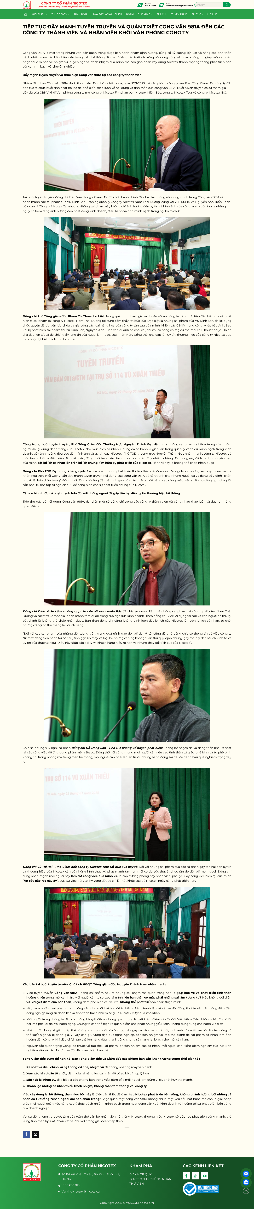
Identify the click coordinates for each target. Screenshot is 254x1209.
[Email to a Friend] (35, 1134)
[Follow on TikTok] (195, 1175)
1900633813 (150, 5)
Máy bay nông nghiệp (107, 14)
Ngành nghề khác (139, 14)
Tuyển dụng (179, 14)
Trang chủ (24, 14)
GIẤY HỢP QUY (140, 1174)
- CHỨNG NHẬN (150, 1179)
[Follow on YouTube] (204, 1175)
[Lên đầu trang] (246, 1191)
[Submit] (227, 4)
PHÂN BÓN (81, 14)
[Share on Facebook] (26, 1134)
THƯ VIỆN (136, 1183)
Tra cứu (162, 14)
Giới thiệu (39, 14)
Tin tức (197, 14)
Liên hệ (212, 14)
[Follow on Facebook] (186, 1175)
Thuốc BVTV (60, 14)
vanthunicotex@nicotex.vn (179, 5)
